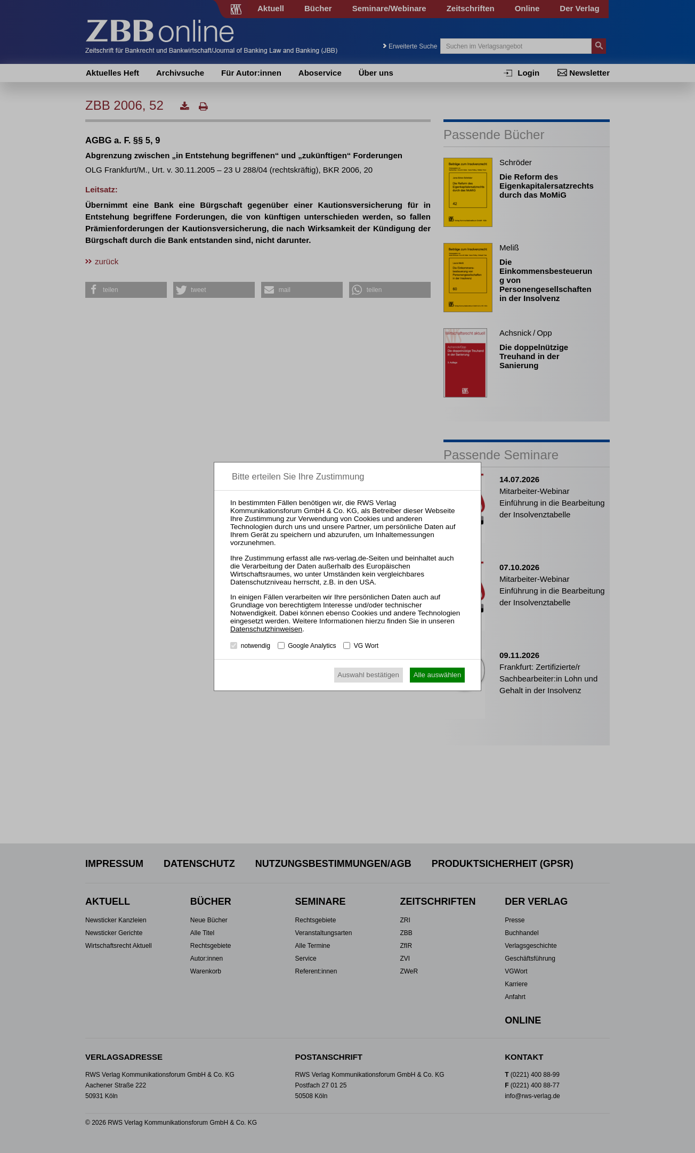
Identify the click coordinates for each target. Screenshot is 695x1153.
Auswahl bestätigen (368, 675)
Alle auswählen (438, 675)
